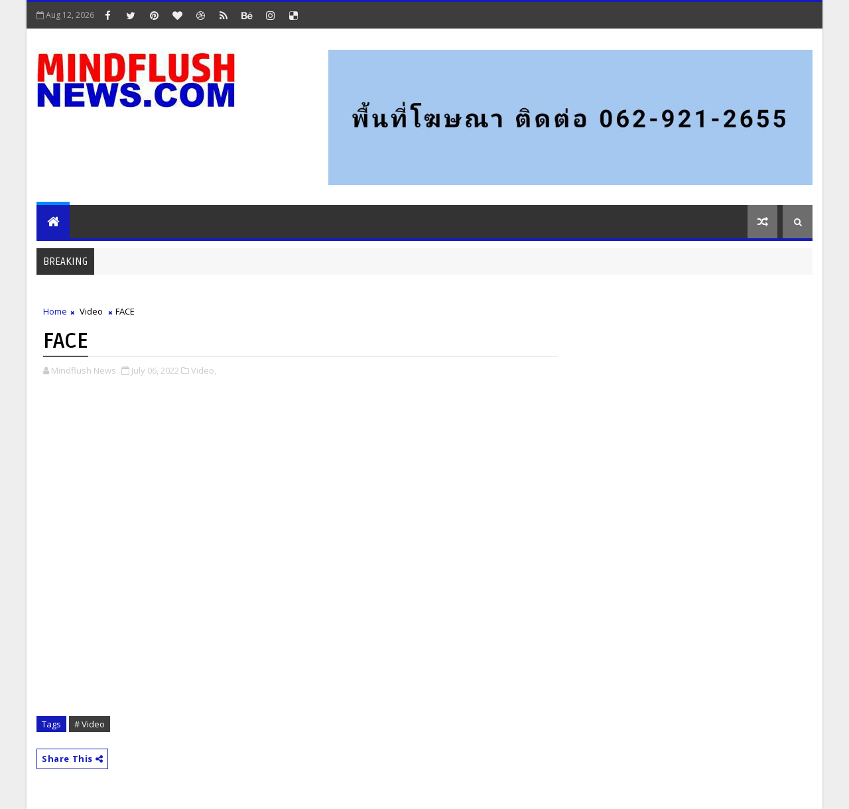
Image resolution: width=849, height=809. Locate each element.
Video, (203, 370)
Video (91, 311)
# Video (89, 724)
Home (55, 311)
